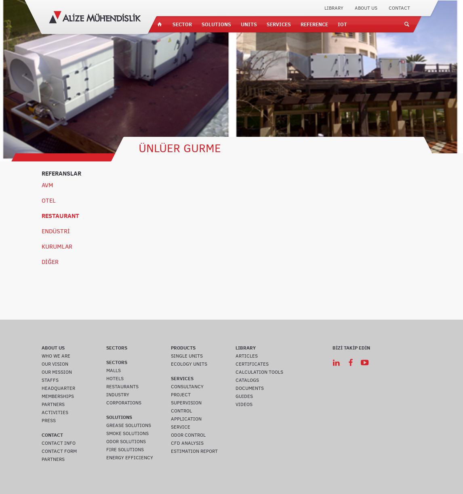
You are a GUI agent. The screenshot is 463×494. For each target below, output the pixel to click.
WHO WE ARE (56, 356)
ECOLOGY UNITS (189, 364)
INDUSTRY (117, 394)
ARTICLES (247, 356)
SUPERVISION (186, 403)
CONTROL (181, 411)
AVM (47, 185)
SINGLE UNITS (187, 356)
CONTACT (399, 8)
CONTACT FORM (59, 451)
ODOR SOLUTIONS (126, 441)
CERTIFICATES (252, 364)
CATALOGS (247, 380)
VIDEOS (244, 404)
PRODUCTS (183, 347)
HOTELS (115, 378)
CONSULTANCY (187, 386)
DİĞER (50, 262)
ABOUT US (366, 8)
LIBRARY (333, 8)
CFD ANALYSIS (187, 443)
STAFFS (50, 380)
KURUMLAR (57, 247)
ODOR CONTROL (188, 435)
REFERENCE (314, 24)
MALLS (113, 370)
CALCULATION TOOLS (259, 372)
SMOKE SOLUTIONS (127, 433)
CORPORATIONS (123, 403)
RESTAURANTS (122, 386)
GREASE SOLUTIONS (128, 425)
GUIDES (244, 396)
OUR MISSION (57, 372)
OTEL (49, 201)
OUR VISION (55, 364)
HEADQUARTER (58, 388)
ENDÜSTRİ (56, 231)
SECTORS (116, 347)
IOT (342, 24)
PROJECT (181, 394)
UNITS (249, 24)
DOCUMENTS (250, 388)
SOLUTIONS (216, 24)
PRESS (49, 420)
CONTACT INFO (59, 443)
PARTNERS (53, 404)
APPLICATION (186, 419)
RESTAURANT (60, 215)
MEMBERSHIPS (58, 396)
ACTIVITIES (55, 412)
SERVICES (279, 24)
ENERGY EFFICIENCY (129, 457)
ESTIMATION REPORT (194, 451)
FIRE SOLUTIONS (125, 449)
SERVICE (180, 427)
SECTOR (182, 24)
